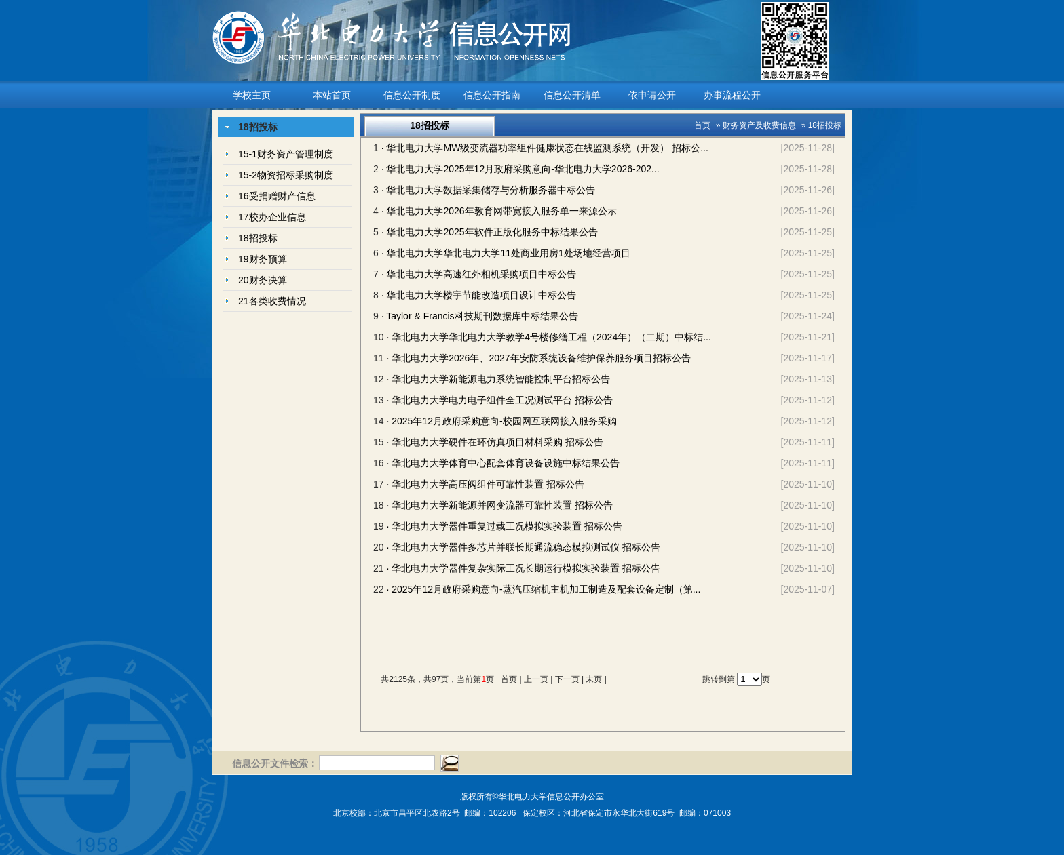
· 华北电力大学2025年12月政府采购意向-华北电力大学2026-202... (520, 168)
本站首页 (332, 95)
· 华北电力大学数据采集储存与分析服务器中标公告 (488, 189)
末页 (594, 679)
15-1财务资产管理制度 (285, 153)
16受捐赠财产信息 (277, 196)
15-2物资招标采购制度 (285, 175)
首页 (702, 125)
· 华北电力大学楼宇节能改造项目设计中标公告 (479, 295)
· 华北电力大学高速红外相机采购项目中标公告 (479, 274)
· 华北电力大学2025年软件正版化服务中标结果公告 (489, 231)
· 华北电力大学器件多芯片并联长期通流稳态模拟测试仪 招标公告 (523, 547)
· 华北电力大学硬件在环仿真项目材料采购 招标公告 (494, 442)
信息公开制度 (411, 95)
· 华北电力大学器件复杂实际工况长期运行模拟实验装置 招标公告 (523, 568)
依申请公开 (652, 95)
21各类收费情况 (272, 301)
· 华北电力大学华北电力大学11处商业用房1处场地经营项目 (505, 252)
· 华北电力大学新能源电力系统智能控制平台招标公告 (498, 379)
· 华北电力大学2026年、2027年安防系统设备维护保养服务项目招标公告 (538, 358)
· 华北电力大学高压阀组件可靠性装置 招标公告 (485, 484)
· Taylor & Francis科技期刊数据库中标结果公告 (479, 316)
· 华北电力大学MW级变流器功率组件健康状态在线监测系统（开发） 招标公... (544, 147)
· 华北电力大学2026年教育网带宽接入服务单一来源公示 (499, 210)
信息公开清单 (572, 95)
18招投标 (258, 238)
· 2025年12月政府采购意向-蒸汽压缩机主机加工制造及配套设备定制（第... (543, 589)
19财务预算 (262, 259)
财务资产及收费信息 (759, 125)
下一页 (567, 679)
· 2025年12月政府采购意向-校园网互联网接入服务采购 (501, 421)
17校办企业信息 (272, 217)
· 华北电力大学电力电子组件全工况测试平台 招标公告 (499, 400)
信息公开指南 (491, 95)
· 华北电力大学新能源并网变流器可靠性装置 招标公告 (499, 505)
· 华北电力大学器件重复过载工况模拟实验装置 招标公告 (504, 526)
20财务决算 (262, 280)
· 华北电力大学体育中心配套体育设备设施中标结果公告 (503, 463)
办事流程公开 (732, 95)
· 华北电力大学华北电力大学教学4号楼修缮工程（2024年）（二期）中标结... (548, 337)
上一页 (536, 679)
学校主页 (252, 95)
